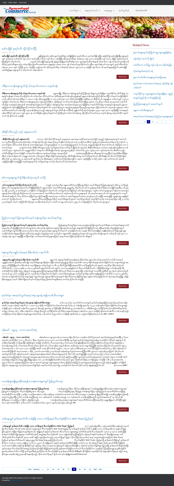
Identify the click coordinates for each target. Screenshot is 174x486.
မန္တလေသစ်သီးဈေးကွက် (143, 110)
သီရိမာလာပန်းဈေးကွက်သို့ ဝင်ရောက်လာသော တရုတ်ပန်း (30, 86)
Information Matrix (16, 480)
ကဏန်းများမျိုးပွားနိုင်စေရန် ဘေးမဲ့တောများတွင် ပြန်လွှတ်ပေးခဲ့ (32, 381)
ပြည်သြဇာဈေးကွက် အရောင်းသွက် (148, 104)
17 (68, 469)
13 (48, 469)
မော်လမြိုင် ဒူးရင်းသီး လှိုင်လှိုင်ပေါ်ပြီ (19, 49)
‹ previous (36, 469)
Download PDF (141, 10)
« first (29, 469)
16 (63, 469)
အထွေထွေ (107, 10)
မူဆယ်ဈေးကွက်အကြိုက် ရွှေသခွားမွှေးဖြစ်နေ (152, 52)
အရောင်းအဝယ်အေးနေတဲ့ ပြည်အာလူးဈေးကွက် (153, 116)
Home (5, 2)
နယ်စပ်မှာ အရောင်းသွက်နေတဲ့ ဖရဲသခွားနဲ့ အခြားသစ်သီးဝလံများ (33, 295)
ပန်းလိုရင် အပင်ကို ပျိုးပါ (143, 59)
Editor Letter (13, 2)
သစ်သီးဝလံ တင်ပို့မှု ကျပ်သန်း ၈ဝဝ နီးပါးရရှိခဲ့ (152, 65)
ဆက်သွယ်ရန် (124, 10)
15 (58, 469)
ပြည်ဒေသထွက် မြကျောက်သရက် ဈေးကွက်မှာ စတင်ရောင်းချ (31, 218)
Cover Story (23, 2)
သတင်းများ (74, 10)
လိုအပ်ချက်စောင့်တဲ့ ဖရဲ (143, 71)
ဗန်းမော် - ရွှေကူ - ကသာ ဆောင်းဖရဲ (19, 330)
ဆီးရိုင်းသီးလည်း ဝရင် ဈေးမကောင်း (19, 132)
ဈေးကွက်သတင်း (91, 10)
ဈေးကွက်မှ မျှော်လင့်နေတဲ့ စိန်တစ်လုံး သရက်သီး (25, 252)
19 (79, 469)
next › (96, 469)
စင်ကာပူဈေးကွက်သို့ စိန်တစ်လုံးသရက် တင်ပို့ (23, 178)
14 (53, 469)
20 (84, 469)
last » (101, 469)
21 (90, 469)
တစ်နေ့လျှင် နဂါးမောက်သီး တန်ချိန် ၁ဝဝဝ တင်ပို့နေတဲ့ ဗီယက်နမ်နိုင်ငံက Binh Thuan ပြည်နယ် (47, 419)
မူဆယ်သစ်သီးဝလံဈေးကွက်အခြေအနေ (149, 77)
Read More (123, 76)
